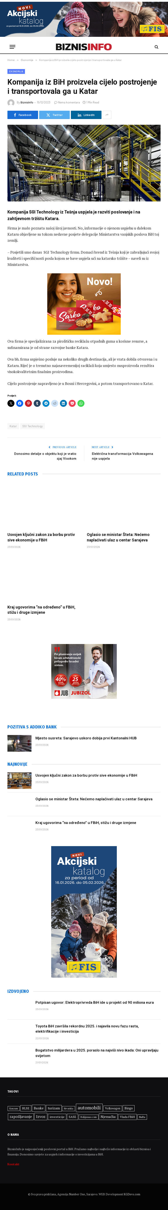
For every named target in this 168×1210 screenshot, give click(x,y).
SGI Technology (32, 426)
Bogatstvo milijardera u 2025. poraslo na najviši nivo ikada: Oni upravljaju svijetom (96, 1053)
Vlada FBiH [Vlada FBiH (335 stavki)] (127, 1117)
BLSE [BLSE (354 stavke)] (26, 1108)
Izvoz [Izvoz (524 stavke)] (41, 1116)
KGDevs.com (132, 1194)
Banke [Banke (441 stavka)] (39, 1108)
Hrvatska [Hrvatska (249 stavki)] (68, 1108)
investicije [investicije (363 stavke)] (57, 1117)
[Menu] (12, 47)
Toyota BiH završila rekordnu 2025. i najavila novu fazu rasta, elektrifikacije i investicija (87, 1029)
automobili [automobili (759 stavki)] (89, 1108)
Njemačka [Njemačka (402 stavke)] (108, 1116)
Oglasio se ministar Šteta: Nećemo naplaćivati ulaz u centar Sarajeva (118, 537)
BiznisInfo (27, 102)
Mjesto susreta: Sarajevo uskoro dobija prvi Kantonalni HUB (86, 738)
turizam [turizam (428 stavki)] (54, 1108)
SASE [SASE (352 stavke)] (72, 1117)
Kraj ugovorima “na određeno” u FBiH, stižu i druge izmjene (41, 610)
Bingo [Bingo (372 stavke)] (128, 1108)
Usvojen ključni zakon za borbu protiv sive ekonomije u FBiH (41, 537)
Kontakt (13, 1164)
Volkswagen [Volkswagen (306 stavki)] (112, 1108)
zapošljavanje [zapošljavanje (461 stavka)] (21, 1116)
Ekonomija (16, 71)
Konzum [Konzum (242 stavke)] (13, 1108)
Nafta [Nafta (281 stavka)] (142, 1117)
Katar (13, 426)
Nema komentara (67, 102)
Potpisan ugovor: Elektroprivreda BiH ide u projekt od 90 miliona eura (94, 1002)
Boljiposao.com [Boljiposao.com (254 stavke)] (88, 1117)
